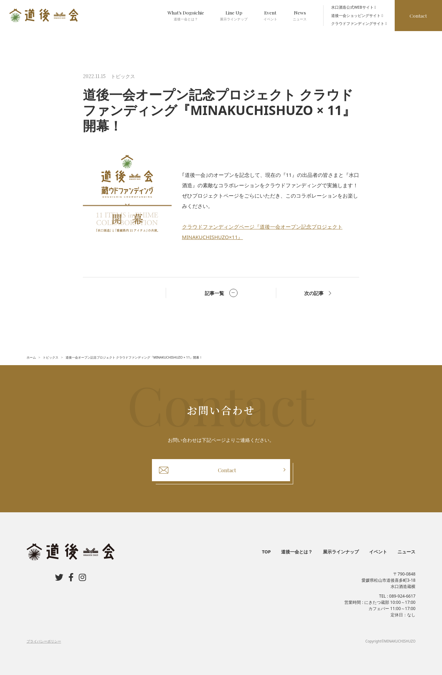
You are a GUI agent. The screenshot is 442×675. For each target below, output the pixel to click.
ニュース (406, 552)
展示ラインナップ (341, 552)
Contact (418, 15)
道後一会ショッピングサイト (357, 15)
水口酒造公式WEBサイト (353, 7)
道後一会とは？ (297, 552)
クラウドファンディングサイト (359, 23)
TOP (266, 552)
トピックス (123, 76)
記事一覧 (221, 293)
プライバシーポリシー (44, 641)
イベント (378, 552)
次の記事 (317, 293)
